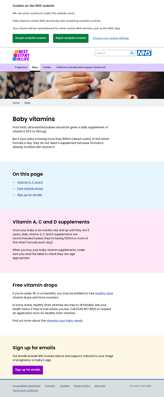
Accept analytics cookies (30, 38)
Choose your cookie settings (111, 38)
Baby (28, 102)
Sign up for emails (29, 195)
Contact (50, 386)
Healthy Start (104, 293)
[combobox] (112, 53)
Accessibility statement (26, 386)
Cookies (64, 386)
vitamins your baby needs (64, 321)
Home (16, 102)
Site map (100, 386)
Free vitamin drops (30, 189)
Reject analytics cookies (71, 38)
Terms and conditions (25, 390)
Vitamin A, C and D (30, 182)
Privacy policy (82, 386)
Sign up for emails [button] (27, 370)
